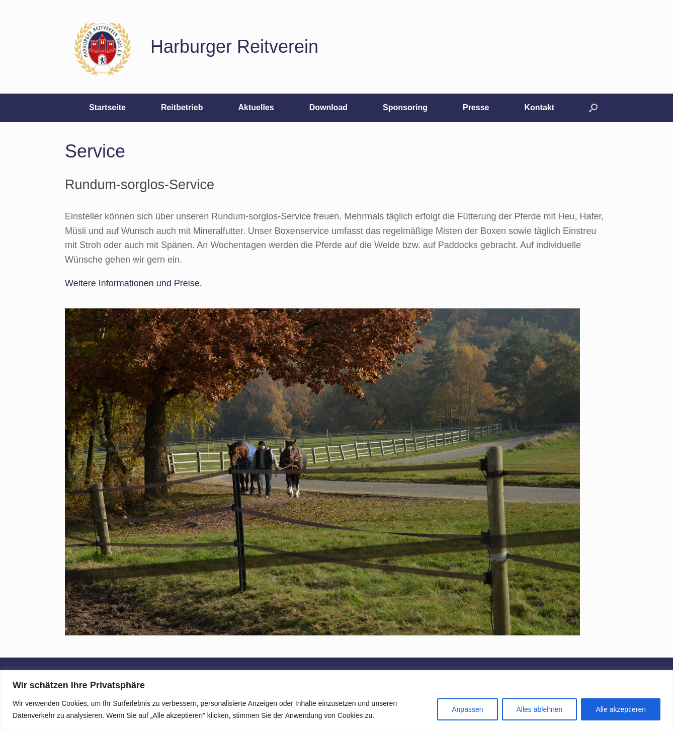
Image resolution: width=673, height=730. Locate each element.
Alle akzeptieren (621, 709)
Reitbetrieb (182, 107)
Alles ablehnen (540, 709)
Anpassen (467, 709)
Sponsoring (405, 107)
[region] (336, 700)
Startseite (107, 107)
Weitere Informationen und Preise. (133, 283)
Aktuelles (256, 107)
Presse (476, 107)
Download (328, 107)
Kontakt (539, 107)
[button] (593, 108)
